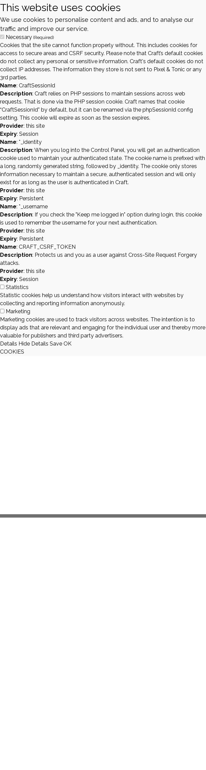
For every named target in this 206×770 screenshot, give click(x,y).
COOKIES (12, 352)
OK (68, 343)
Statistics (17, 287)
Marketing (18, 311)
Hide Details (33, 343)
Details (8, 343)
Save (56, 343)
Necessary (30, 37)
